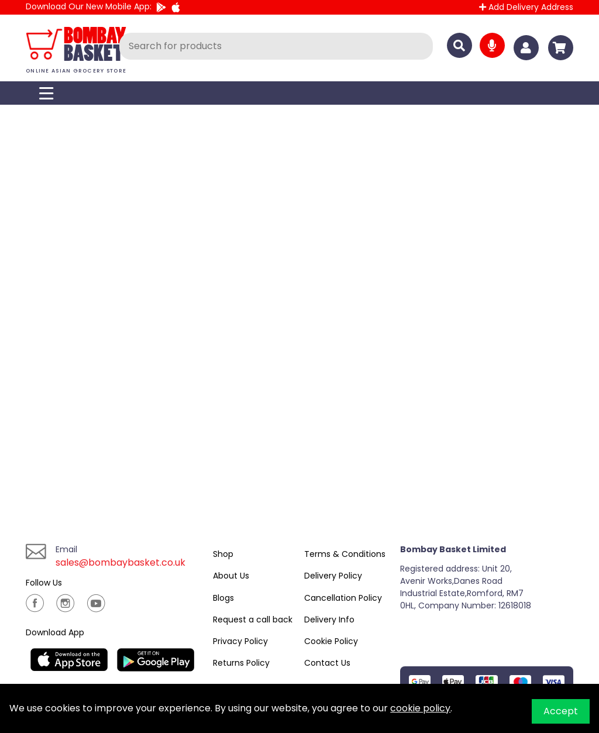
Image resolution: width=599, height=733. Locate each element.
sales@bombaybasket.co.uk (120, 562)
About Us (231, 575)
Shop (223, 554)
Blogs (223, 598)
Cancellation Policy (343, 598)
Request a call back (252, 619)
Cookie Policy (331, 641)
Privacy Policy (240, 641)
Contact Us (327, 663)
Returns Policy (241, 663)
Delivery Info (329, 619)
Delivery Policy (333, 575)
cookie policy (420, 708)
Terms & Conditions (344, 554)
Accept (560, 711)
